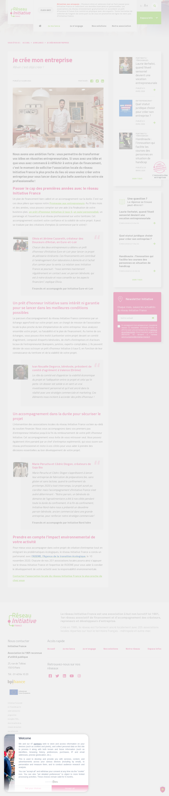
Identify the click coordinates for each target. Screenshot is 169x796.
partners (38, 744)
